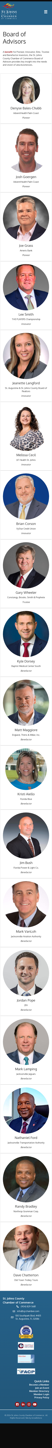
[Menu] (45, 11)
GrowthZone (36, 1418)
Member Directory (39, 1391)
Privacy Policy (41, 1397)
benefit (9, 52)
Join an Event (42, 1388)
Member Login (41, 1394)
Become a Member (39, 1384)
